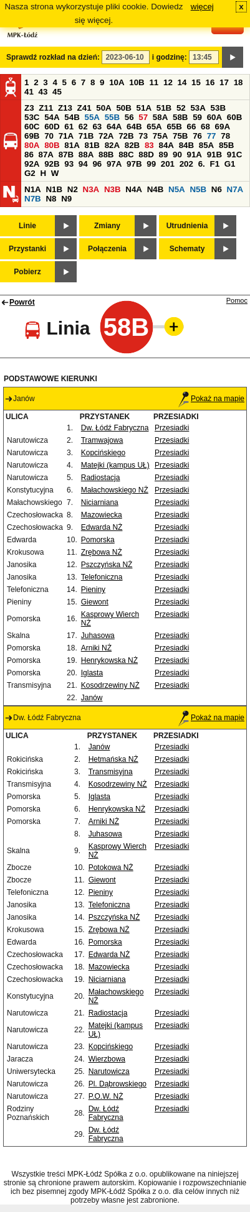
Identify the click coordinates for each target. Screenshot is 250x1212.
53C (31, 117)
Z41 (84, 108)
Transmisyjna (111, 771)
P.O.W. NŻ (106, 1096)
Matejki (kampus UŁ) (115, 465)
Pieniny (93, 589)
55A (91, 117)
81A (71, 145)
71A (66, 136)
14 (182, 82)
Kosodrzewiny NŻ (110, 685)
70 (49, 136)
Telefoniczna (102, 577)
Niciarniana (99, 502)
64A (114, 126)
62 (83, 126)
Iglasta (92, 672)
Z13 (65, 108)
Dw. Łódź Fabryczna (115, 427)
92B (51, 164)
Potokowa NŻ (111, 867)
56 (129, 117)
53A (197, 108)
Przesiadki (172, 427)
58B (180, 117)
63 (97, 126)
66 (191, 126)
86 (29, 154)
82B (132, 145)
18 (238, 82)
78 (225, 136)
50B (123, 108)
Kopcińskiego (103, 452)
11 (153, 82)
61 (69, 126)
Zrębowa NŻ (101, 552)
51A (144, 108)
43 (43, 91)
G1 (230, 164)
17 (224, 82)
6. (201, 164)
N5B (198, 189)
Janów (92, 697)
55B (112, 117)
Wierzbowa (107, 1059)
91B (214, 154)
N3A (91, 189)
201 (168, 164)
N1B (54, 189)
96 (97, 164)
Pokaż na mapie (211, 398)
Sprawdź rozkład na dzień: (53, 57)
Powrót (22, 302)
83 (149, 145)
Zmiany (107, 225)
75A (160, 136)
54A (51, 117)
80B (51, 145)
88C (125, 154)
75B (180, 136)
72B (125, 136)
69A (222, 126)
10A (116, 82)
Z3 (29, 108)
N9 (66, 198)
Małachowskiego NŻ (114, 490)
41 (29, 91)
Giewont (94, 602)
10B (136, 82)
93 (69, 164)
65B (173, 126)
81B (91, 145)
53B (218, 108)
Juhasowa (98, 635)
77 (211, 136)
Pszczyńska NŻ (107, 564)
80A (31, 145)
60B (234, 117)
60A (214, 117)
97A (114, 164)
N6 (216, 189)
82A (112, 145)
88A (86, 154)
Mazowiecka (101, 515)
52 (181, 108)
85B (226, 145)
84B (186, 145)
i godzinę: (169, 57)
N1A (32, 189)
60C (31, 126)
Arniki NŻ (96, 648)
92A (31, 164)
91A (194, 154)
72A (106, 136)
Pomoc (237, 300)
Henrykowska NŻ (109, 660)
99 (151, 164)
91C (234, 154)
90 (177, 154)
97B (134, 164)
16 (210, 82)
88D (145, 154)
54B (71, 117)
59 (197, 117)
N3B (112, 189)
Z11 (46, 108)
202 (186, 164)
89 (163, 154)
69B (31, 136)
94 (83, 164)
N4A (133, 189)
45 (57, 91)
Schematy (187, 248)
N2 (72, 189)
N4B (155, 189)
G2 (30, 173)
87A (46, 154)
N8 (51, 198)
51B (163, 108)
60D (51, 126)
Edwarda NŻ (102, 527)
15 (196, 82)
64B (134, 126)
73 (143, 136)
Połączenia (107, 248)
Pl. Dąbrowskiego (118, 1084)
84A (165, 145)
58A (160, 117)
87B (66, 154)
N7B (32, 198)
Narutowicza (109, 1071)
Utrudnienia (187, 225)
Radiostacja (100, 477)
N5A (176, 189)
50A (103, 108)
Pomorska (98, 539)
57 (143, 117)
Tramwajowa (102, 440)
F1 (214, 164)
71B (86, 136)
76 (197, 136)
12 (168, 82)
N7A (235, 189)
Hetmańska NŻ (113, 759)
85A (206, 145)
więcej (202, 6)
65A (154, 126)
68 (205, 126)
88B (106, 154)
